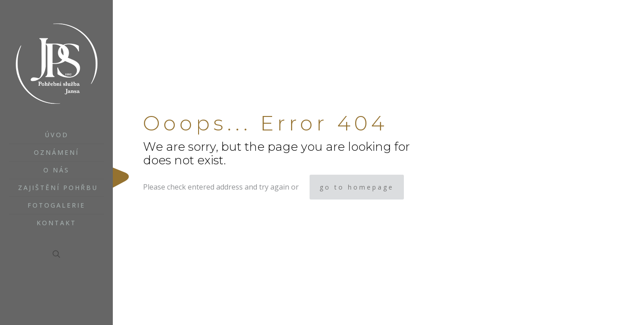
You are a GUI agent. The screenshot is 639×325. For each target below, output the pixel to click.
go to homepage (357, 187)
